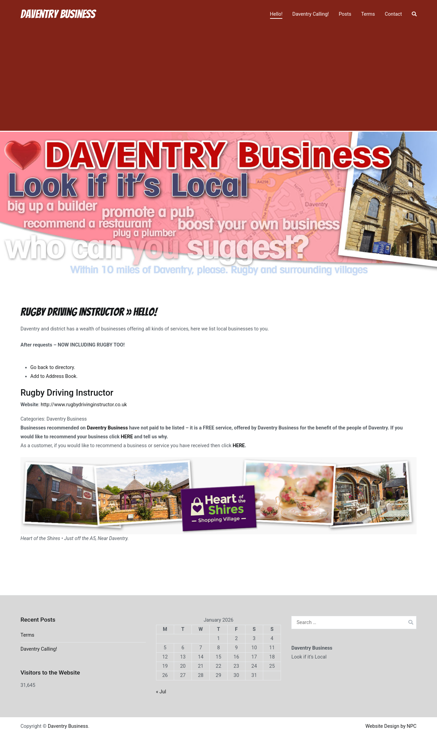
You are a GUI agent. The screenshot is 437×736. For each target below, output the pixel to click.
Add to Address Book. (53, 376)
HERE (127, 437)
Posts (345, 14)
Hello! (276, 14)
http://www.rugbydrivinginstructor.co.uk (84, 405)
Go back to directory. (52, 367)
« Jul (161, 692)
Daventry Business (57, 14)
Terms (368, 14)
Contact (393, 14)
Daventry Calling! (310, 14)
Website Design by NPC (391, 726)
